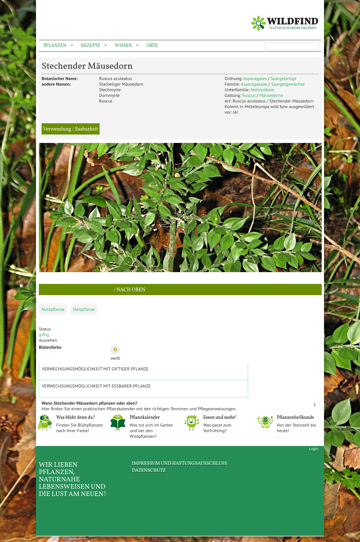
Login (313, 448)
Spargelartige (283, 78)
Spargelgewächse (288, 84)
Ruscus (248, 95)
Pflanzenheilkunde (295, 418)
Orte (152, 46)
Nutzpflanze (53, 309)
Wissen (124, 46)
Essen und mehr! (220, 418)
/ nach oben (128, 289)
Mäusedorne (271, 95)
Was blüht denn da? (75, 418)
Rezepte (91, 46)
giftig (44, 334)
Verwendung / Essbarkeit (70, 129)
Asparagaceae (254, 84)
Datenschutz (149, 470)
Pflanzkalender (145, 418)
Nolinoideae (262, 89)
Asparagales (255, 78)
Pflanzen (56, 46)
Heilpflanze (84, 309)
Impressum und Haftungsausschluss (179, 463)
